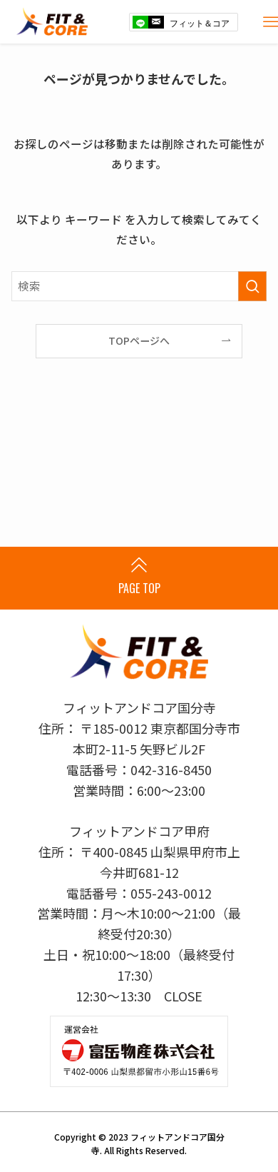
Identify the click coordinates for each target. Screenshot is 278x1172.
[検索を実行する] (252, 285)
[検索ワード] (139, 285)
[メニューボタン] (271, 22)
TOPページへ (139, 340)
